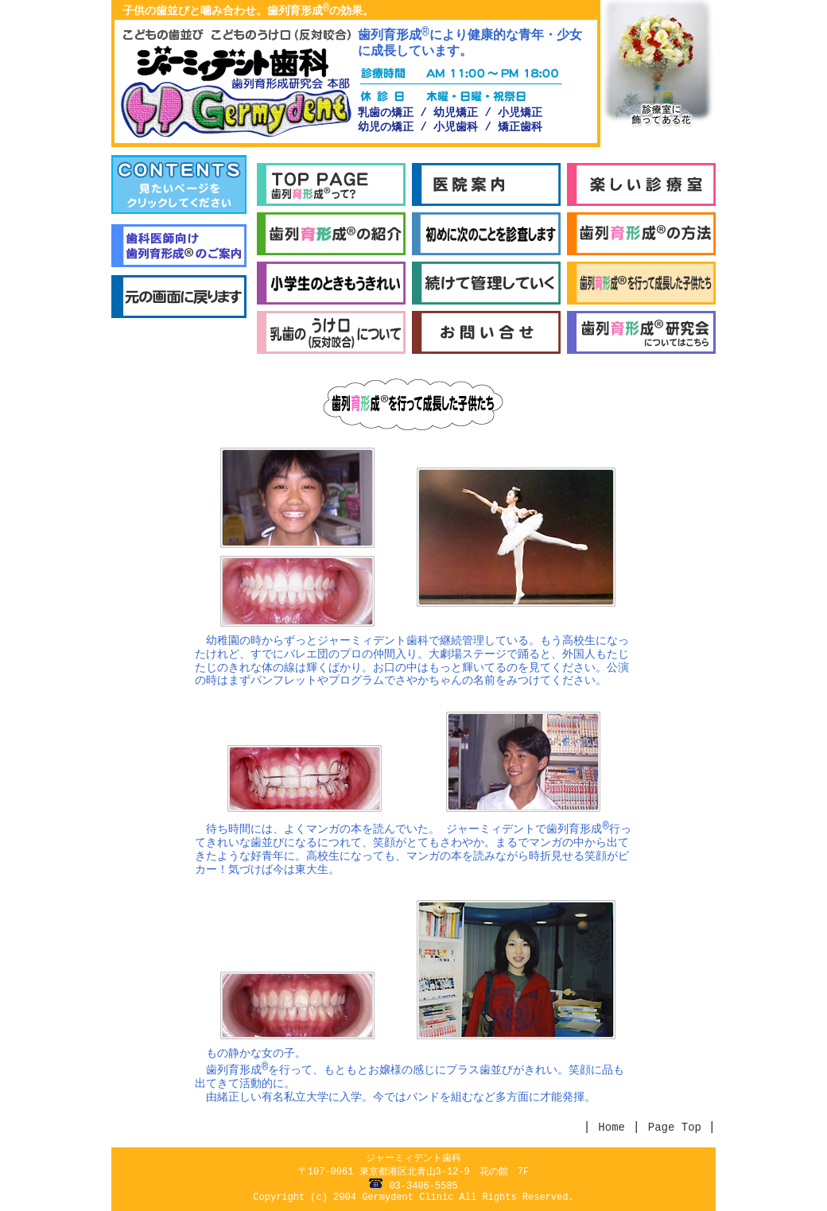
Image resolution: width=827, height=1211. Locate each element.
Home (611, 1127)
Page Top (678, 1127)
